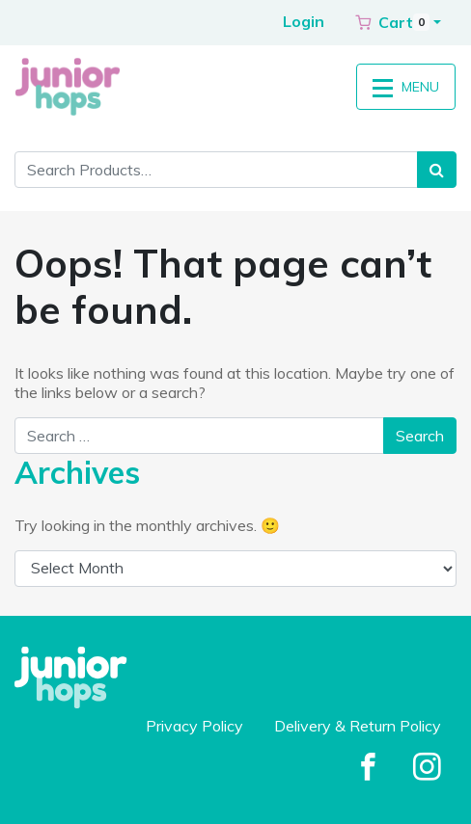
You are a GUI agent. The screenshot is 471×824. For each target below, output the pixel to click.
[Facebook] (368, 768)
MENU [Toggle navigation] (406, 86)
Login (303, 21)
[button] (398, 22)
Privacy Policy (194, 725)
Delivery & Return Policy (357, 725)
